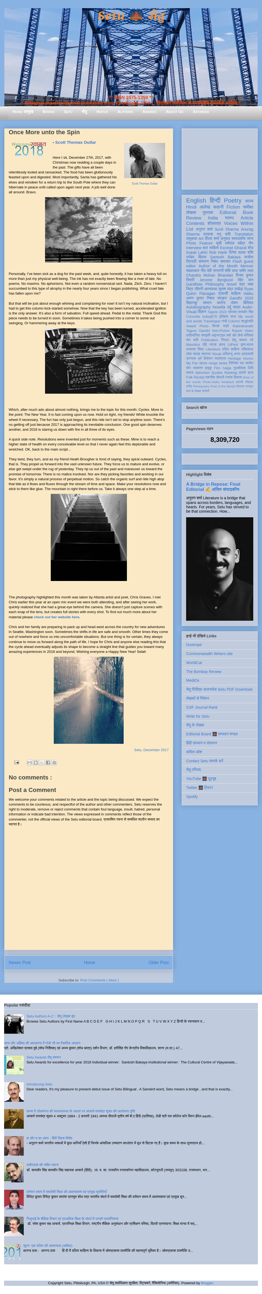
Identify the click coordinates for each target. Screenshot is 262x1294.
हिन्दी (215, 200)
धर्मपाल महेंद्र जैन (239, 243)
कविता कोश (194, 752)
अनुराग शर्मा (204, 229)
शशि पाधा (231, 270)
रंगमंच (229, 377)
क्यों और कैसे (235, 335)
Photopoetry (201, 386)
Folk (189, 377)
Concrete (193, 317)
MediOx (192, 680)
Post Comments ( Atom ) (99, 980)
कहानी (218, 207)
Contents (195, 223)
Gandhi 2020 (241, 298)
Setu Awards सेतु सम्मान (43, 1057)
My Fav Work (196, 363)
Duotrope (194, 645)
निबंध (214, 261)
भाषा (250, 284)
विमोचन (208, 358)
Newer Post (20, 962)
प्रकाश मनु (212, 234)
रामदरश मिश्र (195, 349)
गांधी (224, 321)
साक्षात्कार (193, 270)
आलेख (205, 207)
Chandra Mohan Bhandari (209, 275)
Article (246, 218)
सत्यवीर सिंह (245, 312)
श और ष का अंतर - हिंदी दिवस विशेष (49, 1138)
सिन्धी (215, 326)
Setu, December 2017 (151, 750)
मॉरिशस (248, 335)
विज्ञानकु (191, 303)
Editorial (228, 212)
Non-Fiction (221, 331)
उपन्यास (191, 358)
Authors (125, 111)
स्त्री (226, 326)
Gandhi (204, 331)
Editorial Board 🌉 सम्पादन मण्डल (212, 734)
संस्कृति (205, 335)
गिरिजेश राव (236, 363)
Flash (237, 261)
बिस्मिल (248, 303)
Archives (201, 111)
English (196, 200)
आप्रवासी (247, 354)
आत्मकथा (210, 289)
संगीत (189, 386)
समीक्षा (248, 207)
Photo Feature (199, 243)
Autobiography (198, 307)
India (213, 218)
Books (48, 111)
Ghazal (240, 248)
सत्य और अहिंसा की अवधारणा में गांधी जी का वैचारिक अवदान (42, 1043)
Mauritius (193, 345)
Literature (213, 349)
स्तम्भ (229, 218)
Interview (193, 248)
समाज (189, 373)
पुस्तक (208, 212)
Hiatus (102, 111)
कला (233, 317)
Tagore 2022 (217, 312)
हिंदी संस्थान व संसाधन (201, 743)
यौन (188, 368)
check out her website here (56, 617)
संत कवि (192, 340)
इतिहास (223, 317)
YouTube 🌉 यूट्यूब (201, 778)
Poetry (233, 200)
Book (248, 212)
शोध (251, 248)
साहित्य (235, 293)
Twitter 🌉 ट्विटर (199, 787)
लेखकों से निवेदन (197, 698)
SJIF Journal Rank (202, 707)
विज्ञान (202, 312)
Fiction (233, 207)
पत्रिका (249, 382)
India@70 (209, 317)
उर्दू (229, 307)
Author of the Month (218, 266)
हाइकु (208, 368)
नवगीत (249, 363)
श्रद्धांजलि (247, 321)
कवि (228, 234)
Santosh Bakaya (225, 257)
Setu (68, 111)
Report (237, 331)
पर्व (251, 340)
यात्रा (236, 307)
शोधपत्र (214, 223)
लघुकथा (191, 238)
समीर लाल (246, 270)
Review (193, 218)
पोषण (234, 303)
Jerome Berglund (216, 280)
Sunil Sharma (227, 229)
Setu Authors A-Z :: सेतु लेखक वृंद (50, 1016)
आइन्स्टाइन (218, 335)
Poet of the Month (223, 386)
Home (90, 962)
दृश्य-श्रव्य (246, 345)
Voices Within (238, 223)
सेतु (84, 111)
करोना (221, 303)
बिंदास (202, 257)
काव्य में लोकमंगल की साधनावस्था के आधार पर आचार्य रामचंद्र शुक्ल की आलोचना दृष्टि (80, 1111)
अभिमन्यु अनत (231, 354)
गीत (203, 270)
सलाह (196, 354)
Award (191, 326)
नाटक (213, 345)
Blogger (207, 1283)
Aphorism (202, 373)
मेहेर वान (245, 280)
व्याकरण (198, 368)
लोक (189, 354)
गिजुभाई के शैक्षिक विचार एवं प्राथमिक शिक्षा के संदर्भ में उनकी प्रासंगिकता (72, 1219)
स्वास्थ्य (206, 354)
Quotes (217, 373)
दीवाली (220, 377)
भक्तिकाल (247, 349)
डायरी (242, 373)
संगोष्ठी (205, 391)
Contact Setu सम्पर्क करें (204, 761)
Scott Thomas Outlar (144, 183)
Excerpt (226, 248)
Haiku (248, 293)
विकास (238, 377)
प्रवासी (223, 293)
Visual (216, 354)
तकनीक (210, 377)
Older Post (158, 962)
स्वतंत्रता (220, 358)
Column (234, 321)
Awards (149, 111)
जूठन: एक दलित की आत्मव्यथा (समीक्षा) (47, 1246)
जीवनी (199, 289)
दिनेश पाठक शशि (241, 252)
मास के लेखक (193, 391)
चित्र (189, 289)
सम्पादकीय (238, 238)
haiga (227, 368)
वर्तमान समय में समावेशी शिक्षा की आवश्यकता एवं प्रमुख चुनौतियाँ (66, 1192)
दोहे (205, 345)
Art (201, 238)
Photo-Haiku (211, 382)
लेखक (191, 212)
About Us (174, 111)
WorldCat (194, 662)
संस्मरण (203, 261)
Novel (232, 284)
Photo (204, 326)
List (189, 229)
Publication (209, 340)
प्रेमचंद (232, 312)
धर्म (200, 358)
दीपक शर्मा (212, 238)
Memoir (246, 266)
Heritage (234, 358)
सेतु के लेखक (195, 725)
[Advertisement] (219, 158)
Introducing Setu (39, 1084)
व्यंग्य (250, 238)
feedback (228, 382)
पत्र (242, 284)
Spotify (192, 796)
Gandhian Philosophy (205, 284)
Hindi (191, 207)
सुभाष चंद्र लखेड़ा (230, 289)
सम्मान (207, 303)
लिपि (250, 368)
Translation (243, 234)
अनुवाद (225, 238)
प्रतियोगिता (193, 335)
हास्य (222, 345)
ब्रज (251, 373)
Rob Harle (218, 252)
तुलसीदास (240, 368)
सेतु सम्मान (239, 340)
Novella (219, 307)
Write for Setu (197, 716)
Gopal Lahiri (196, 252)
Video (249, 331)
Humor (248, 358)
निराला (225, 340)
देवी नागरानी (215, 270)
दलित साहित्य (230, 349)
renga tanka (218, 363)
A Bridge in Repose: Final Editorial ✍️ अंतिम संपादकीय (213, 487)
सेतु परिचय (193, 769)
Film (217, 368)
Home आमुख (23, 111)
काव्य (249, 201)
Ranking (230, 373)
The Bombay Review (203, 671)
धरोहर (190, 257)
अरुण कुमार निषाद (200, 298)
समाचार (225, 261)
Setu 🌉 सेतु (130, 16)
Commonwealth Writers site (209, 653)
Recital (199, 377)
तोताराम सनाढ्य (244, 386)
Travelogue (212, 321)
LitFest (233, 345)
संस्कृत (222, 298)
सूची (219, 243)
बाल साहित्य (211, 248)
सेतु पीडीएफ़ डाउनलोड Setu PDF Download (219, 689)
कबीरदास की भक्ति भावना (42, 1165)
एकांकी (239, 382)
